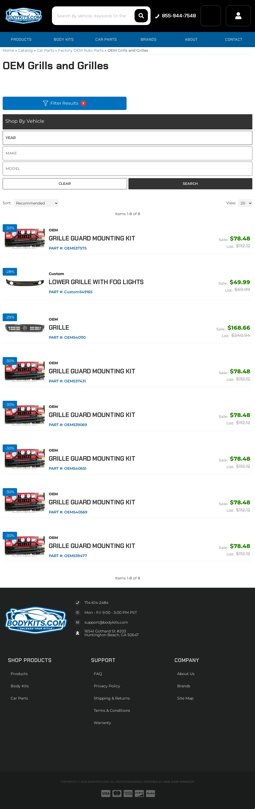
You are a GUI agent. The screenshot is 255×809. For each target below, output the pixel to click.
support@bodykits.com (106, 622)
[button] (101, 15)
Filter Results (64, 103)
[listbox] (127, 138)
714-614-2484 (96, 602)
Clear (65, 183)
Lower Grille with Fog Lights (96, 282)
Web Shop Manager (178, 781)
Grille (59, 328)
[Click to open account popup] (238, 15)
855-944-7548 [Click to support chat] (175, 15)
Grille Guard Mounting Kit (92, 238)
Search (190, 183)
